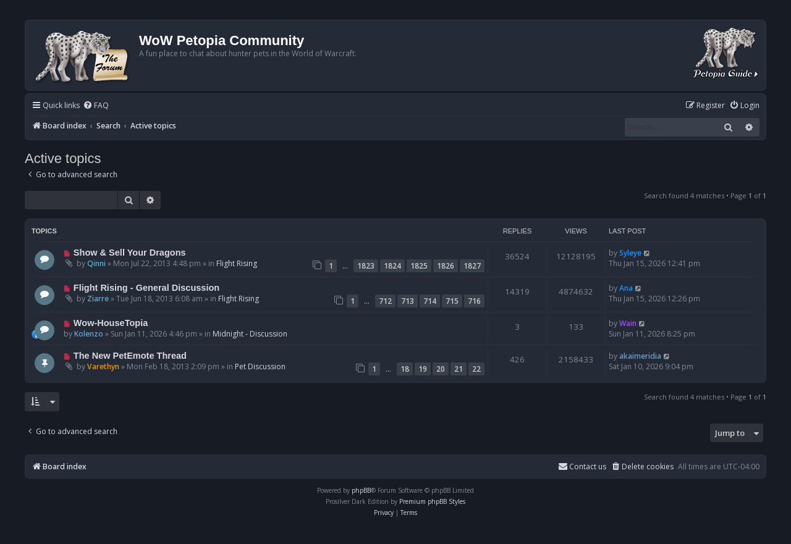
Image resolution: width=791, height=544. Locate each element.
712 (385, 301)
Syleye (630, 253)
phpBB (361, 490)
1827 (472, 266)
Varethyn (103, 366)
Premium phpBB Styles (432, 501)
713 (407, 301)
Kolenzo (88, 333)
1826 (445, 266)
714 (429, 301)
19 (422, 369)
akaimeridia (640, 356)
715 (452, 301)
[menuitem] (96, 106)
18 (404, 369)
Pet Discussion (260, 366)
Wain (628, 323)
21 (458, 369)
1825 (419, 266)
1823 (365, 266)
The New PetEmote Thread (130, 356)
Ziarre (98, 298)
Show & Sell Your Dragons (130, 252)
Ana (626, 288)
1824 (392, 266)
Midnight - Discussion (250, 333)
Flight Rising (236, 263)
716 (474, 301)
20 (440, 369)
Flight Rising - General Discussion (146, 288)
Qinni (96, 263)
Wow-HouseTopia (111, 323)
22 (476, 369)
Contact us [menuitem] (582, 466)
